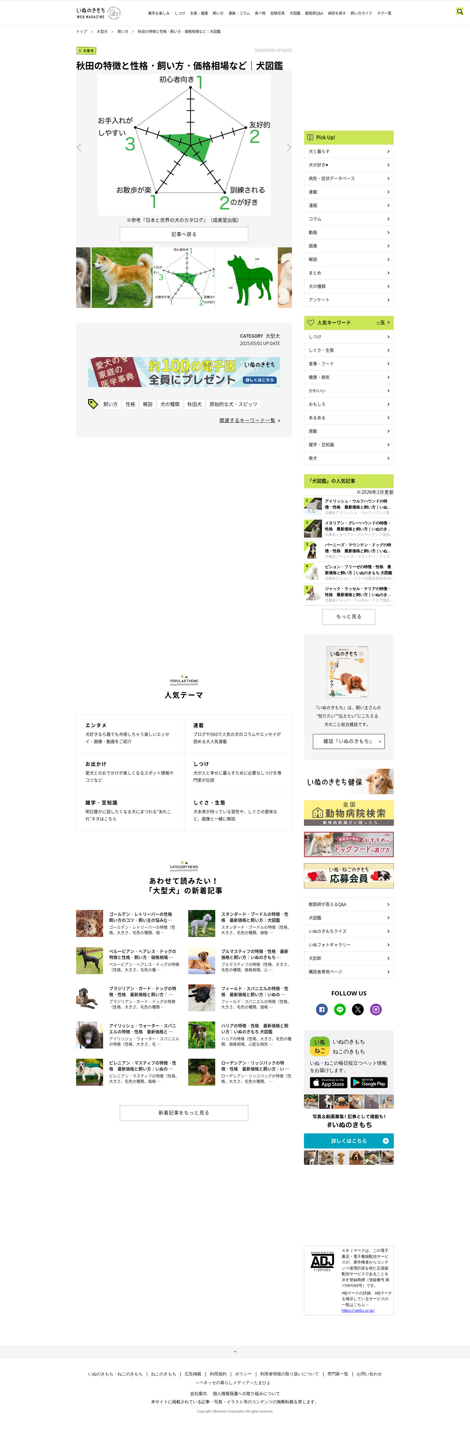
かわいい (317, 390)
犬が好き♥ (318, 165)
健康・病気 (319, 377)
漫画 (313, 205)
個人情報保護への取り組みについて (246, 1393)
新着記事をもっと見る (184, 1112)
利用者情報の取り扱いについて (289, 1374)
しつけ (179, 13)
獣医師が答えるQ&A (327, 904)
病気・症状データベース (332, 178)
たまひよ (262, 1382)
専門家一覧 (337, 1374)
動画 (313, 232)
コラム (315, 219)
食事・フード (321, 363)
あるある (317, 417)
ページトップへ (235, 1352)
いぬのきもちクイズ (328, 931)
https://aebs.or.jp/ (358, 1310)
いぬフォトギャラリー (330, 944)
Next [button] (289, 146)
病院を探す (337, 13)
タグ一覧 (384, 13)
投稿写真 (277, 13)
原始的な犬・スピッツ (233, 403)
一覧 (380, 322)
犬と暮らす (319, 151)
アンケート (319, 300)
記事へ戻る (184, 233)
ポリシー (243, 1374)
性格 (130, 403)
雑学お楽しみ (159, 13)
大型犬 (102, 31)
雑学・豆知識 (321, 444)
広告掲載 (193, 1374)
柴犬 (313, 458)
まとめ (315, 273)
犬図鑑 (295, 13)
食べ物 (260, 13)
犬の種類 (170, 403)
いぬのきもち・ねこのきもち (115, 1374)
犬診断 (315, 958)
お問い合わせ (369, 1374)
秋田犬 (194, 403)
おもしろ (317, 404)
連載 (313, 192)
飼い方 (218, 13)
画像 (313, 246)
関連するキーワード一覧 (247, 420)
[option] (184, 147)
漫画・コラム (239, 13)
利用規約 (218, 1374)
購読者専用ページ (325, 971)
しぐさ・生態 (321, 350)
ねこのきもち (163, 1374)
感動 (313, 431)
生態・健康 (199, 13)
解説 (148, 403)
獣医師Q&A (314, 13)
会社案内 (198, 1393)
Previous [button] (79, 146)
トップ (81, 31)
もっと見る (349, 616)
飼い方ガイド (361, 13)
